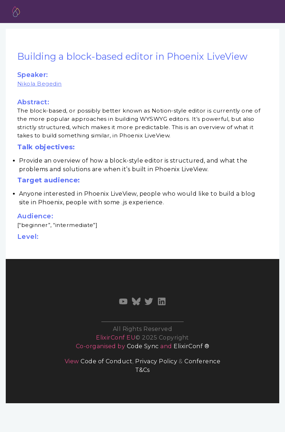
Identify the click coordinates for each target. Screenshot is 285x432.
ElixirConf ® (191, 346)
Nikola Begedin (39, 83)
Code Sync (143, 346)
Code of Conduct (106, 361)
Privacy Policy (156, 361)
